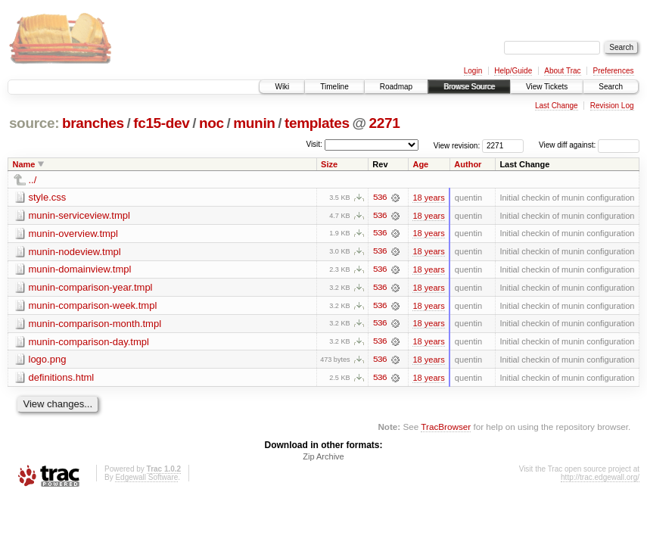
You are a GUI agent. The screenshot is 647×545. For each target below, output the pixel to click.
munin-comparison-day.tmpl (89, 342)
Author (467, 164)
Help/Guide (513, 71)
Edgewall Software (146, 479)
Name (24, 164)
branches (93, 123)
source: (34, 123)
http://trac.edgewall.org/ (600, 479)
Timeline (334, 87)
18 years (428, 197)
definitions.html (62, 379)
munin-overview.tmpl (74, 233)
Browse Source (469, 87)
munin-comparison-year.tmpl (91, 288)
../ (33, 179)
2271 (384, 123)
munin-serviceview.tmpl (79, 215)
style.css (48, 197)
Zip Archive (323, 458)
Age (420, 164)
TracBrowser (446, 428)
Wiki (282, 87)
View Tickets (547, 87)
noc (211, 123)
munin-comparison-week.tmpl (93, 306)
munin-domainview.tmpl (80, 270)
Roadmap (396, 87)
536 (380, 198)
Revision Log (612, 105)
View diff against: (589, 145)
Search (611, 87)
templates (317, 123)
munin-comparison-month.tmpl (95, 324)
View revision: (457, 145)
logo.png (48, 360)
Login (473, 71)
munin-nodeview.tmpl (75, 251)
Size (329, 164)
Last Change (556, 105)
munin (254, 123)
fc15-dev (161, 123)
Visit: (314, 144)
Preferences (613, 71)
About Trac (562, 71)
